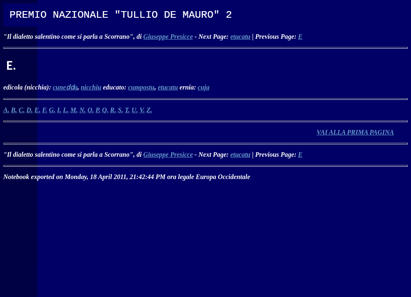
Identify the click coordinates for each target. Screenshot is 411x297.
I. (59, 109)
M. (74, 109)
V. (142, 109)
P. (98, 109)
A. (6, 109)
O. (90, 109)
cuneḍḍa (65, 87)
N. (83, 109)
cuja (203, 87)
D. (29, 109)
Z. (149, 109)
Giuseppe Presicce (168, 36)
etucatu (240, 36)
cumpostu (141, 87)
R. (113, 109)
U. (135, 109)
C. (22, 109)
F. (44, 109)
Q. (105, 109)
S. (120, 109)
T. (127, 109)
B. (14, 109)
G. (52, 109)
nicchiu (91, 87)
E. (38, 109)
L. (66, 109)
